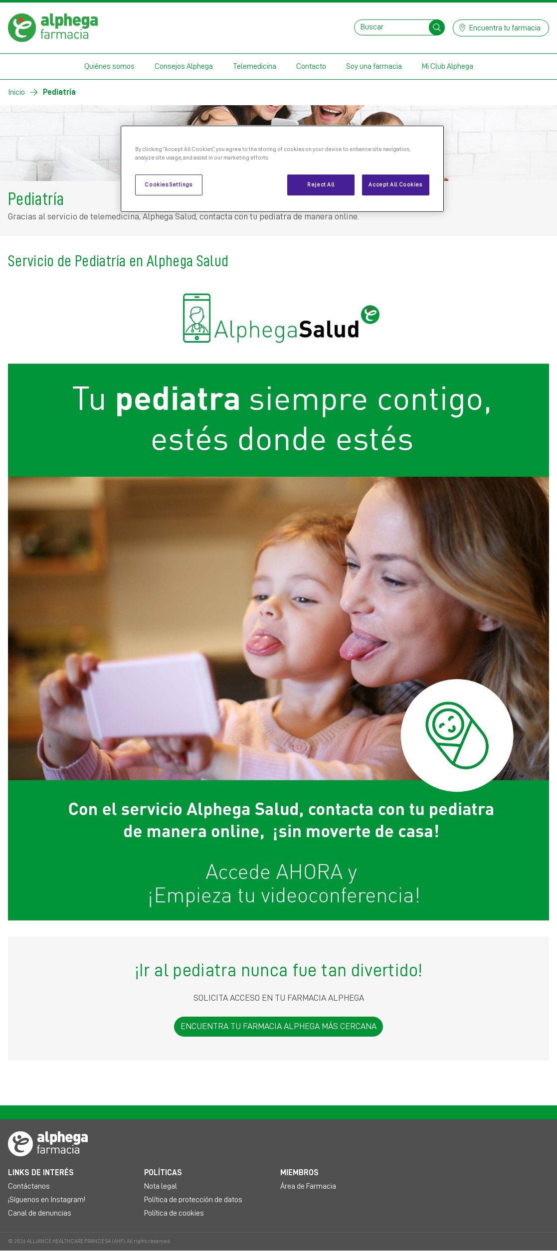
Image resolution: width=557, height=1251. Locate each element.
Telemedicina (254, 66)
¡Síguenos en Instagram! (46, 1200)
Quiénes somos (109, 66)
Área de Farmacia (308, 1186)
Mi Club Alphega (447, 66)
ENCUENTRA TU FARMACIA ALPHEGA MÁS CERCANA (278, 1026)
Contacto (311, 66)
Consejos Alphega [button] (184, 66)
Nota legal (160, 1186)
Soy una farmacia (374, 66)
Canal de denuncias (39, 1213)
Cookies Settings (168, 184)
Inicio (16, 92)
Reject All (321, 184)
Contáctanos (29, 1186)
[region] (282, 168)
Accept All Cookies (395, 184)
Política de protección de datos (193, 1200)
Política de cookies (174, 1213)
